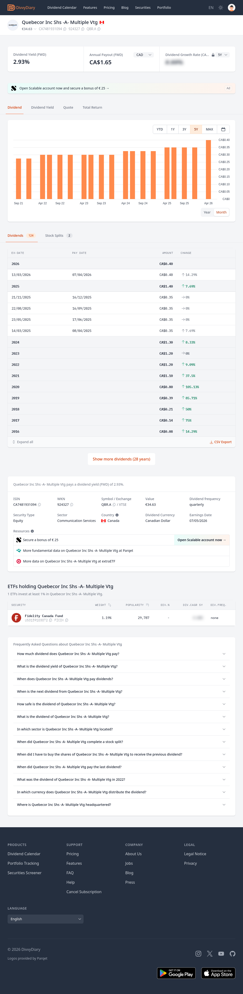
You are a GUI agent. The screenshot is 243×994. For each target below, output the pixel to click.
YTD (160, 129)
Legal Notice (195, 853)
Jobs (129, 863)
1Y (173, 129)
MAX (209, 129)
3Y (184, 129)
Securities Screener (25, 872)
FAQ (70, 872)
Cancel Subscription (84, 891)
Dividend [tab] (15, 107)
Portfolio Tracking (23, 863)
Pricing (109, 7)
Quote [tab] (68, 107)
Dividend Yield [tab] (42, 107)
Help (70, 882)
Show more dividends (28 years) (121, 459)
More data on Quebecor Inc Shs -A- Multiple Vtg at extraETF (69, 561)
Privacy (190, 863)
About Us (133, 853)
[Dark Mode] (220, 7)
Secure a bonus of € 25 (40, 540)
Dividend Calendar (62, 7)
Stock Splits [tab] (59, 235)
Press (130, 882)
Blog (129, 872)
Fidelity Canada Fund (44, 615)
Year (207, 212)
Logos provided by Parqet (27, 958)
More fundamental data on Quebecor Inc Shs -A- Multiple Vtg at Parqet (78, 550)
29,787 (143, 618)
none (214, 618)
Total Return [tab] (92, 107)
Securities (142, 7)
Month (221, 212)
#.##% (174, 62)
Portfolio (164, 7)
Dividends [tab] (22, 235)
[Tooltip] (116, 515)
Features (90, 7)
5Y (196, 129)
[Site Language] (211, 7)
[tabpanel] (121, 171)
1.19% (106, 618)
